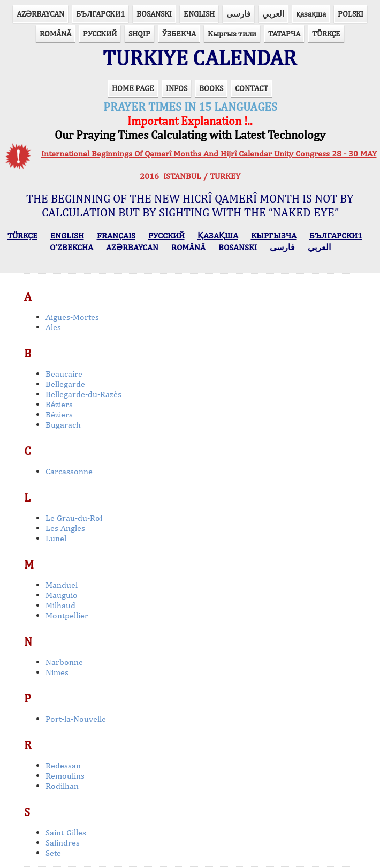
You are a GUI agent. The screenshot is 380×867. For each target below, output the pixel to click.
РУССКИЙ (100, 33)
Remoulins (65, 776)
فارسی (238, 13)
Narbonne (64, 662)
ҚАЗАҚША (217, 235)
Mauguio (61, 595)
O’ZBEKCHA (71, 247)
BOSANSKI (154, 13)
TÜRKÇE (326, 33)
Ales (53, 327)
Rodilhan (62, 786)
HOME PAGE (133, 88)
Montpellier (66, 615)
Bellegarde (65, 384)
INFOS (176, 88)
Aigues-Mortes (72, 317)
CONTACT (251, 88)
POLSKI (350, 13)
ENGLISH (199, 13)
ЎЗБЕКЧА (179, 33)
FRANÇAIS (116, 235)
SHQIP (139, 33)
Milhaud (60, 605)
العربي (273, 13)
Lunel (55, 538)
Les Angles (65, 528)
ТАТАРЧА (284, 33)
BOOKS (211, 88)
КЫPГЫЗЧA (274, 235)
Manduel (61, 585)
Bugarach (63, 425)
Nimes (57, 672)
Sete (53, 853)
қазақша (311, 13)
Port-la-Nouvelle (75, 719)
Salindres (62, 843)
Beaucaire (63, 374)
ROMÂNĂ (55, 33)
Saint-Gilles (65, 832)
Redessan (63, 765)
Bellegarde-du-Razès (83, 394)
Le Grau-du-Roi (73, 518)
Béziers (59, 404)
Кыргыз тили (232, 33)
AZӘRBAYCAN (40, 13)
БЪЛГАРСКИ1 (100, 13)
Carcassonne (69, 471)
